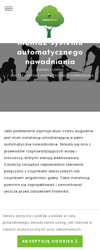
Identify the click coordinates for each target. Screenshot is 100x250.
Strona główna (50, 70)
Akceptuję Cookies (50, 241)
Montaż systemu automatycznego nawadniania (52, 76)
